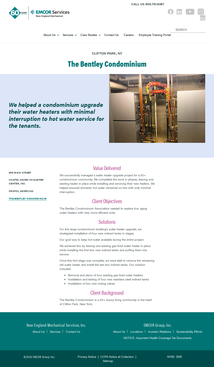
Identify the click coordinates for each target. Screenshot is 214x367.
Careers (129, 35)
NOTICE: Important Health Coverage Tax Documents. (158, 338)
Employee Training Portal (155, 35)
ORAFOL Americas (21, 191)
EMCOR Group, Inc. (158, 325)
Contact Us (111, 35)
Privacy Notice (87, 356)
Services (70, 35)
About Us (51, 35)
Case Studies (90, 35)
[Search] (171, 26)
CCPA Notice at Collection (117, 356)
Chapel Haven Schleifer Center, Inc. (26, 181)
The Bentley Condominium (28, 198)
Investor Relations (159, 331)
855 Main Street (20, 172)
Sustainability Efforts (189, 331)
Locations (136, 331)
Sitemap (108, 361)
